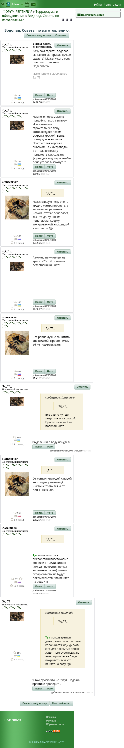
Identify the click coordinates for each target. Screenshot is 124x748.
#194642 (46, 378)
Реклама (51, 720)
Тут (35, 555)
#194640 (46, 309)
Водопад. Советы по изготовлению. (30, 18)
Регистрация (112, 4)
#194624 (46, 173)
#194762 (46, 593)
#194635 (46, 243)
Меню (17, 4)
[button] (38, 35)
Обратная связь (55, 724)
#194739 (46, 519)
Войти (97, 4)
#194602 (46, 102)
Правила (51, 717)
